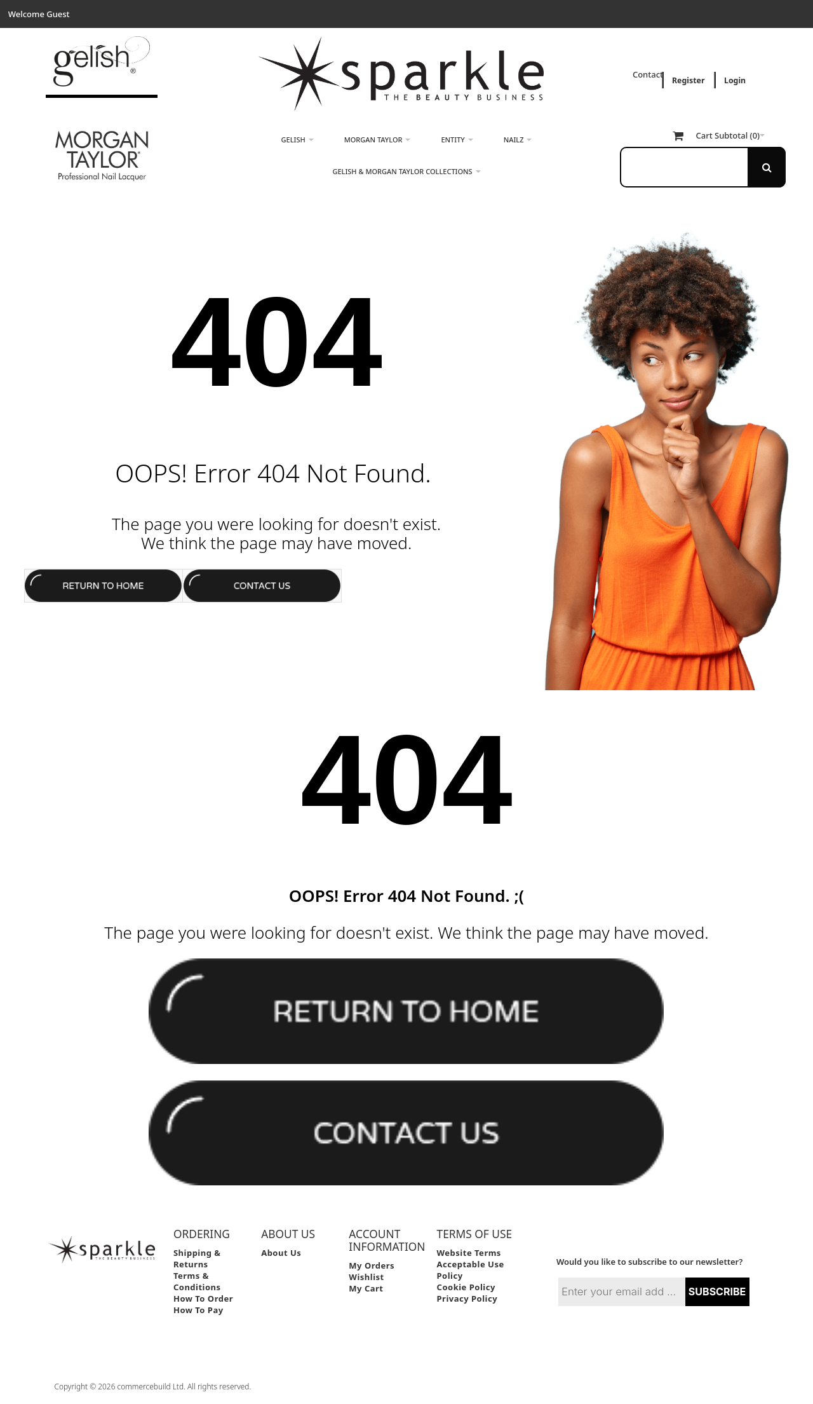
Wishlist (366, 1277)
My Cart (366, 1288)
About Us (281, 1252)
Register (688, 80)
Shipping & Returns (197, 1258)
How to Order (203, 1298)
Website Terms (469, 1252)
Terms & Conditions (197, 1281)
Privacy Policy (467, 1298)
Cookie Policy (466, 1287)
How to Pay (198, 1310)
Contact (649, 74)
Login (735, 80)
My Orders (371, 1265)
